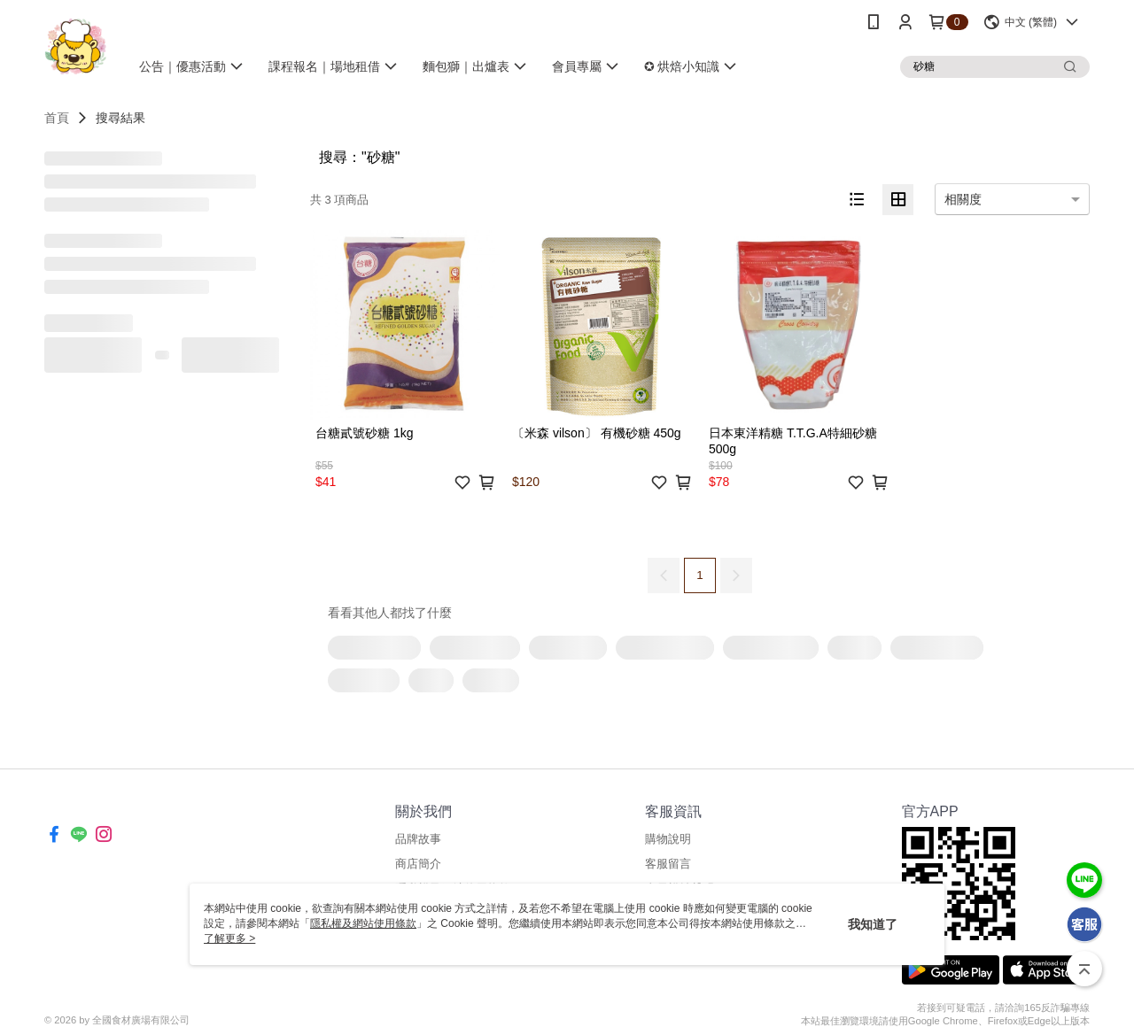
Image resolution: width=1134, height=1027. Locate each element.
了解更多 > (229, 938)
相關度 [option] (963, 199)
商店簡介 (418, 863)
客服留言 (668, 863)
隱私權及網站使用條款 (363, 923)
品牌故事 (418, 839)
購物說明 (668, 839)
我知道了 (872, 924)
